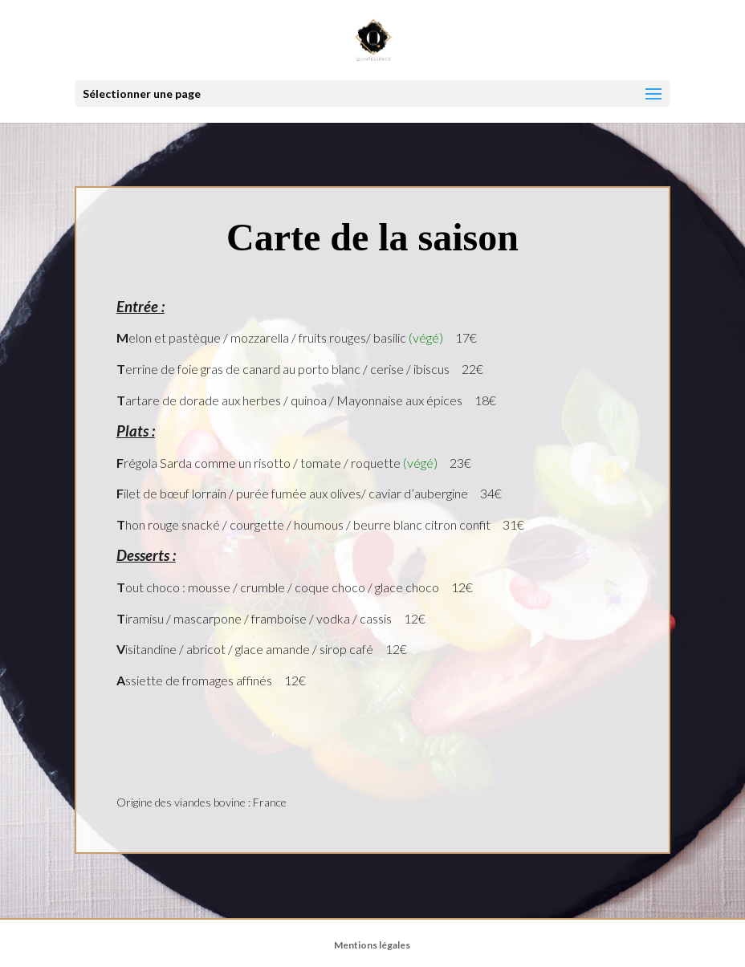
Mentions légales (372, 945)
